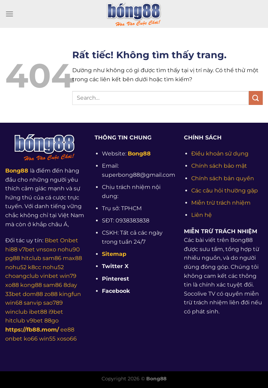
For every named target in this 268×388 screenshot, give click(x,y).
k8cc (34, 267)
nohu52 (16, 267)
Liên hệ (201, 215)
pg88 (12, 258)
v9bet (35, 320)
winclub (16, 312)
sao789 (53, 302)
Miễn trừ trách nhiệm (221, 202)
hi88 (11, 249)
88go (51, 320)
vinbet (49, 276)
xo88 (12, 285)
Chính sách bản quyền (222, 178)
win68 (13, 302)
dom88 (33, 294)
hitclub (31, 258)
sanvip (33, 302)
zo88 (51, 294)
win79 (68, 276)
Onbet (69, 240)
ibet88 (38, 312)
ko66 (31, 338)
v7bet (27, 249)
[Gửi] (256, 98)
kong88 (31, 285)
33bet (13, 294)
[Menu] (9, 13)
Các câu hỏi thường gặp (224, 190)
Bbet (52, 240)
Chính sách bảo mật (219, 165)
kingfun (70, 294)
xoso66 (67, 338)
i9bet (56, 312)
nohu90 (69, 249)
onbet (13, 338)
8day (70, 285)
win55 (47, 338)
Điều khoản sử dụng (219, 153)
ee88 (67, 329)
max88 (72, 258)
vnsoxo (46, 249)
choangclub (22, 276)
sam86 (52, 258)
